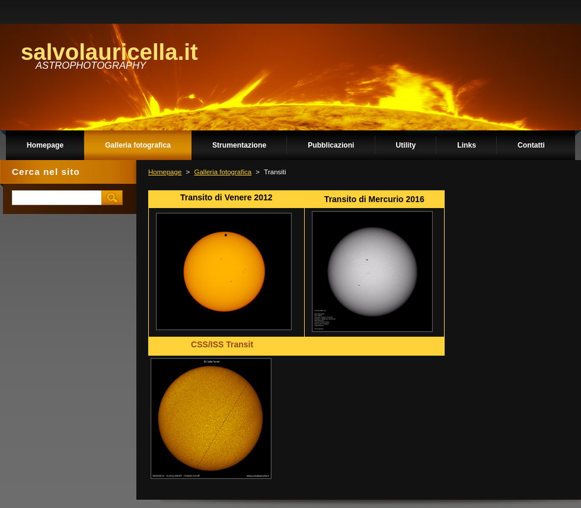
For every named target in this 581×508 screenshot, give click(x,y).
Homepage (164, 171)
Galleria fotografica (222, 171)
